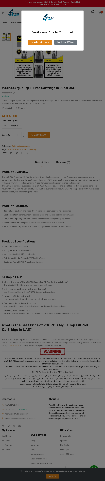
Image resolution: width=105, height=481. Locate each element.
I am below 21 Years (65, 42)
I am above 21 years (40, 42)
